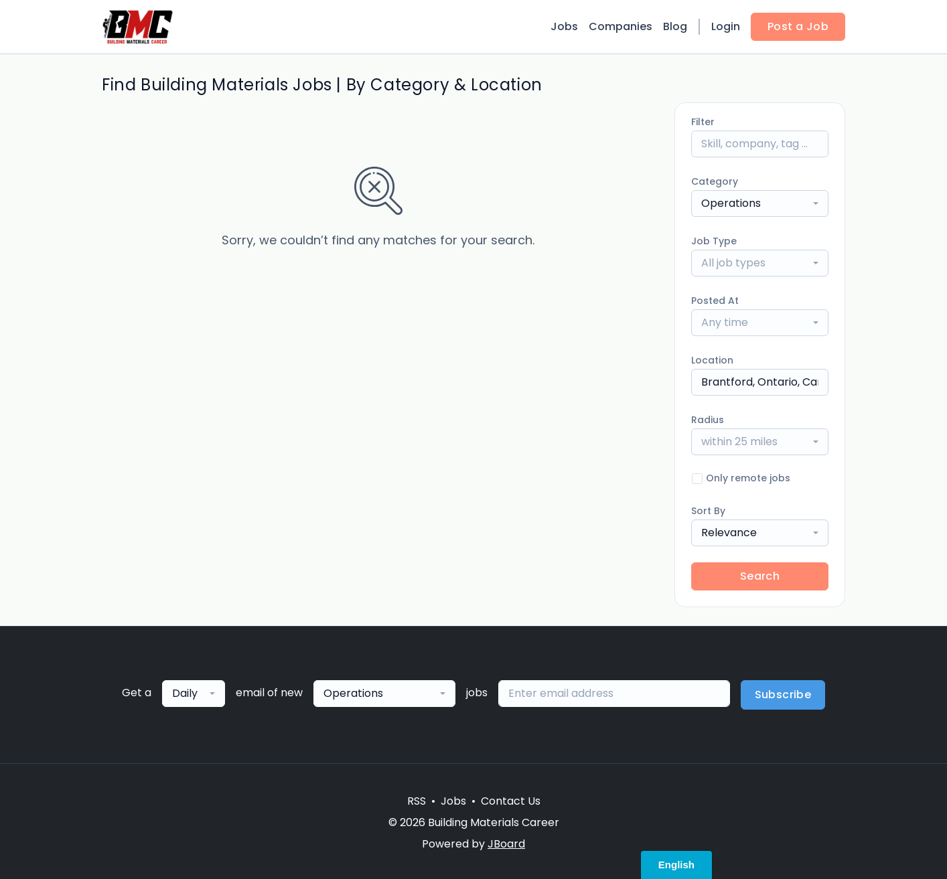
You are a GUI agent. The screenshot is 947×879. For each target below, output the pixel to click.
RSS (416, 801)
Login (725, 26)
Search (760, 576)
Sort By (708, 510)
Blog (675, 26)
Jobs (564, 26)
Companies (620, 26)
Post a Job (798, 26)
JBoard (506, 844)
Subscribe (783, 694)
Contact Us (510, 801)
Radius (707, 419)
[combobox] (759, 203)
